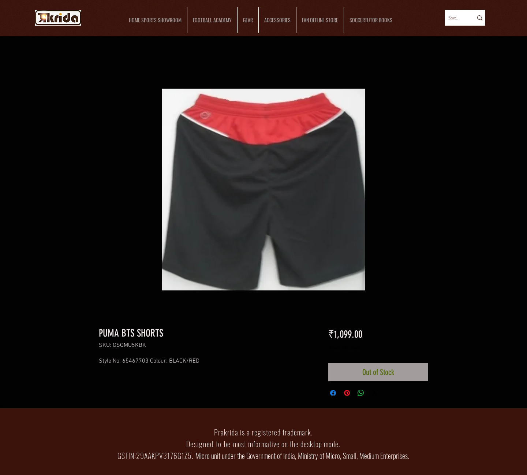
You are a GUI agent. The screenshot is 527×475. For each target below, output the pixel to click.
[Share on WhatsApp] (360, 393)
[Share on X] (374, 393)
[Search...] (454, 18)
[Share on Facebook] (333, 393)
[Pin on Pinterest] (347, 393)
